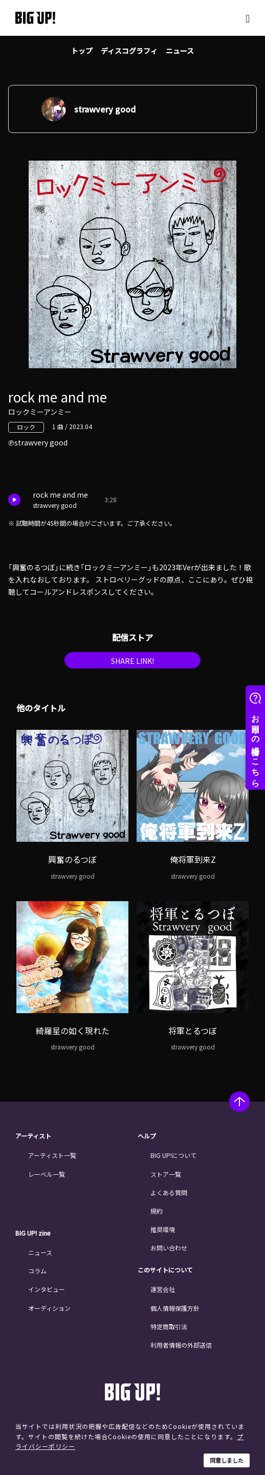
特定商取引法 (168, 1326)
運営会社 (162, 1289)
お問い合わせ (168, 1247)
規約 (156, 1210)
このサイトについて (165, 1270)
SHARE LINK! (132, 661)
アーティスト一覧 (52, 1155)
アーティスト (33, 1136)
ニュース (180, 51)
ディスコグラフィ (129, 51)
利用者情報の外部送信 (181, 1344)
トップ (82, 51)
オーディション (49, 1308)
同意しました (227, 1460)
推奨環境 (162, 1229)
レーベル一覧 (46, 1174)
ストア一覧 (165, 1174)
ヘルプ (147, 1136)
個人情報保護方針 (175, 1308)
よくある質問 (168, 1192)
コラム (37, 1270)
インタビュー (46, 1289)
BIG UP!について (173, 1155)
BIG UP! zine (33, 1233)
